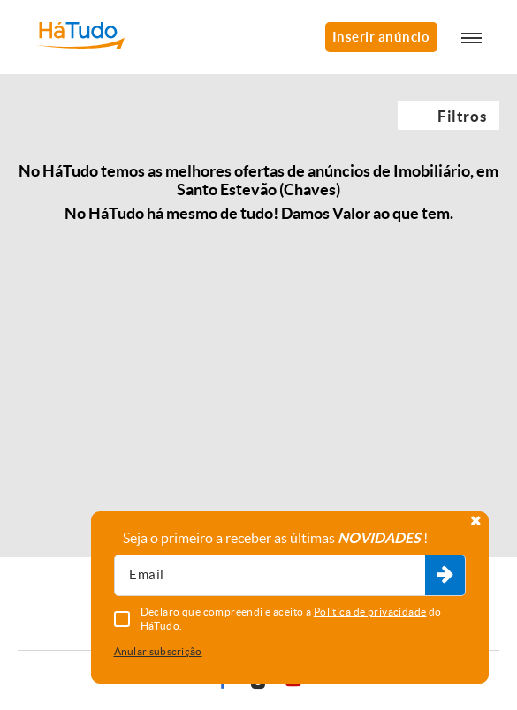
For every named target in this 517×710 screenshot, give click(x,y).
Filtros (461, 116)
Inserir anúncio (381, 36)
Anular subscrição (158, 651)
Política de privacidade (370, 611)
